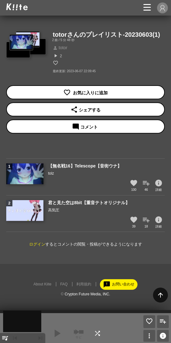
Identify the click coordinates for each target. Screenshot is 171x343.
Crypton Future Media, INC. (87, 294)
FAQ (64, 284)
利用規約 (83, 284)
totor (60, 47)
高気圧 (53, 210)
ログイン (37, 244)
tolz (51, 173)
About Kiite (43, 284)
